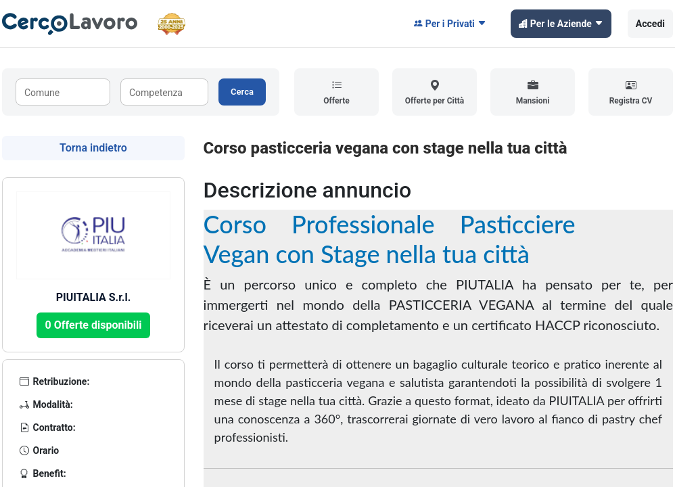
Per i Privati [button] (450, 23)
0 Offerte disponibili (93, 325)
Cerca (242, 92)
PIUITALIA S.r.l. (93, 297)
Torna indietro (93, 147)
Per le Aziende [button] (561, 23)
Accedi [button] (650, 23)
